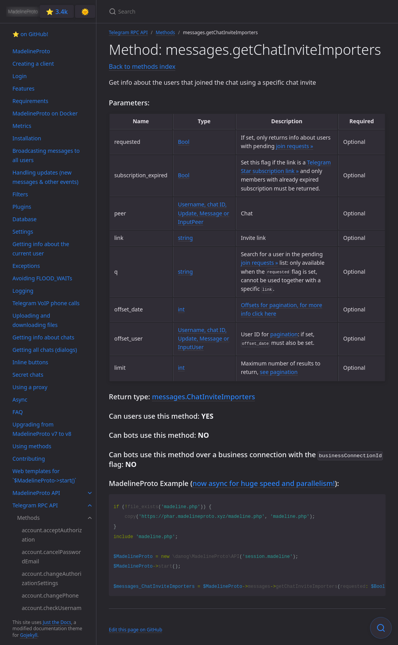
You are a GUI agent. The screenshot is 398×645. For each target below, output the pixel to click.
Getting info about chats (43, 337)
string (185, 237)
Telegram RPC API (35, 505)
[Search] (200, 11)
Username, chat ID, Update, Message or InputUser (203, 338)
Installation (26, 138)
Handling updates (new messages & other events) (45, 177)
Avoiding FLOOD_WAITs (42, 278)
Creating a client (33, 63)
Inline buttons (30, 362)
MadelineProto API (36, 492)
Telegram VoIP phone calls (46, 303)
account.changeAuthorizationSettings (51, 578)
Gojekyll (28, 635)
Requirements (30, 101)
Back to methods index (142, 66)
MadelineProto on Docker (45, 113)
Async (19, 399)
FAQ (17, 412)
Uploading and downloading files (35, 320)
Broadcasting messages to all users (46, 155)
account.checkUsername (52, 612)
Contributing (28, 458)
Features (23, 88)
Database (24, 219)
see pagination (279, 372)
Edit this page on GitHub (135, 629)
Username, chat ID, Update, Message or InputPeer (203, 213)
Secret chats (27, 374)
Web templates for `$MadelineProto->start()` (44, 475)
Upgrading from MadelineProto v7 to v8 (41, 429)
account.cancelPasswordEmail (51, 556)
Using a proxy (29, 387)
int (181, 309)
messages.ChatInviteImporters (203, 396)
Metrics (21, 125)
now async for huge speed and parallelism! (263, 482)
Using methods (31, 446)
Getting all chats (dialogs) (44, 349)
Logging (22, 290)
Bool (184, 141)
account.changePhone (50, 595)
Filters (20, 194)
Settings (22, 231)
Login (19, 76)
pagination (284, 334)
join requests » (294, 146)
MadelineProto (31, 51)
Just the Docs (57, 622)
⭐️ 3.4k (57, 11)
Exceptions (26, 265)
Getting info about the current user (40, 248)
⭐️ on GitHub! (30, 34)
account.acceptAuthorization (52, 534)
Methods (28, 517)
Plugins (21, 206)
